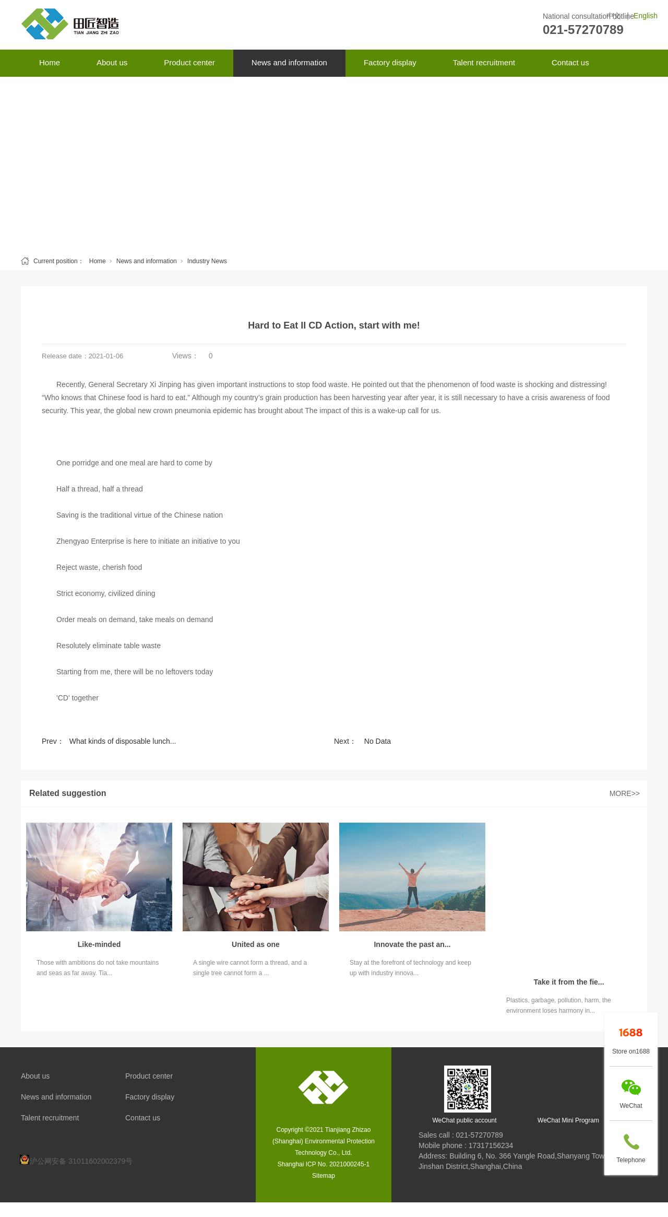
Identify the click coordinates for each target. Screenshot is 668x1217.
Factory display (390, 62)
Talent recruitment (484, 62)
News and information (289, 62)
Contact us (570, 62)
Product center (189, 62)
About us (112, 62)
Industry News (207, 261)
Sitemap (323, 1175)
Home (49, 62)
